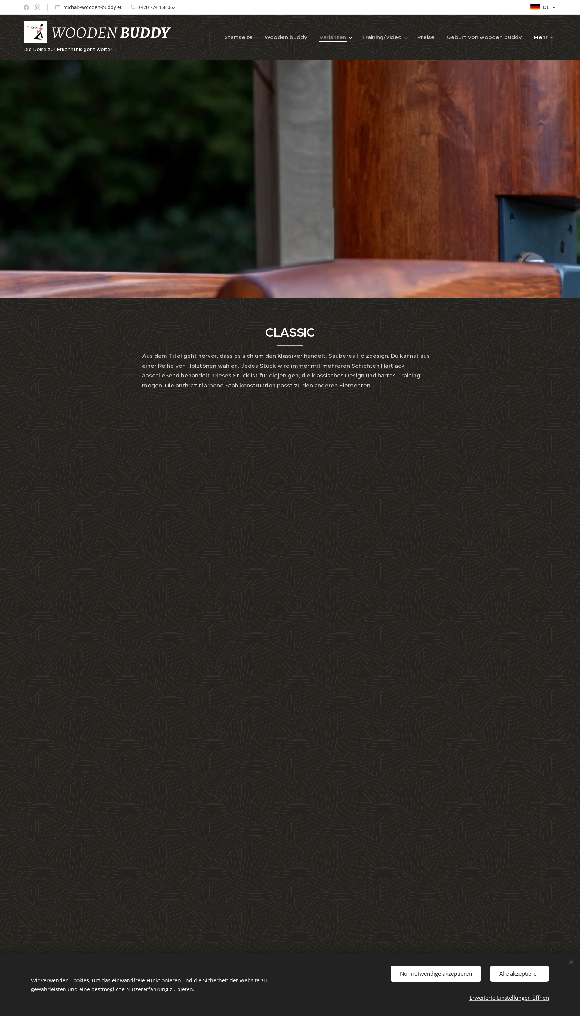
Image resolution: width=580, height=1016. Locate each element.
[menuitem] (241, 37)
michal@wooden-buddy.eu (93, 7)
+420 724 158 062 (156, 7)
